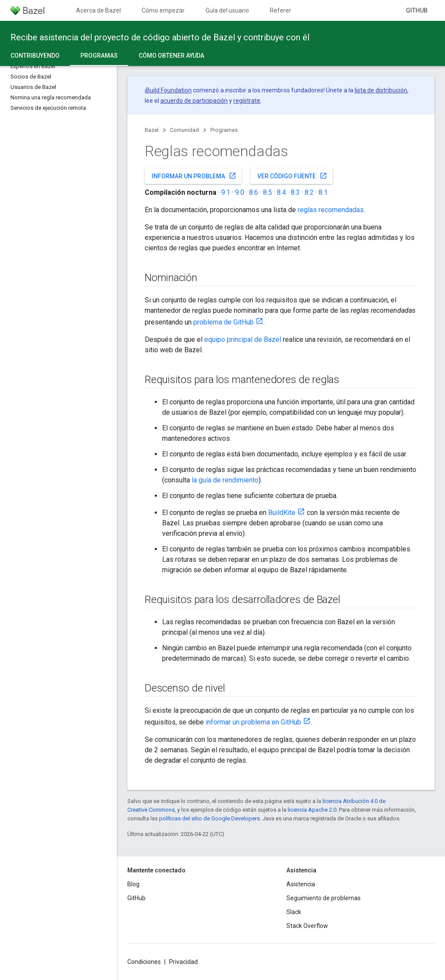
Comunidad (184, 130)
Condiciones (144, 961)
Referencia (285, 10)
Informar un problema (194, 176)
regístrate (246, 100)
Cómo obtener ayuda (171, 55)
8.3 (295, 192)
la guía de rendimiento (225, 480)
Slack (293, 911)
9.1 (225, 192)
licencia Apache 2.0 (312, 809)
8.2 (309, 192)
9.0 (239, 192)
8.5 (267, 192)
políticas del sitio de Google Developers (209, 818)
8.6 (253, 192)
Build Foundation (169, 90)
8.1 (323, 192)
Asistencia (300, 884)
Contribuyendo (35, 55)
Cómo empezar (163, 10)
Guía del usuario (227, 10)
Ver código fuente (292, 176)
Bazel (152, 130)
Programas (224, 130)
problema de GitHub (223, 322)
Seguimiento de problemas (323, 898)
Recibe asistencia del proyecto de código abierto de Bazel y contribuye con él (159, 37)
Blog (133, 884)
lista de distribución (381, 90)
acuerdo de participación (194, 100)
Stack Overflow (307, 925)
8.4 (281, 192)
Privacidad (183, 961)
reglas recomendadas (331, 210)
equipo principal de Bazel (242, 339)
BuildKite (282, 512)
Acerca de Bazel (98, 10)
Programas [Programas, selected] (99, 55)
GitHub (417, 10)
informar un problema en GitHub (253, 722)
